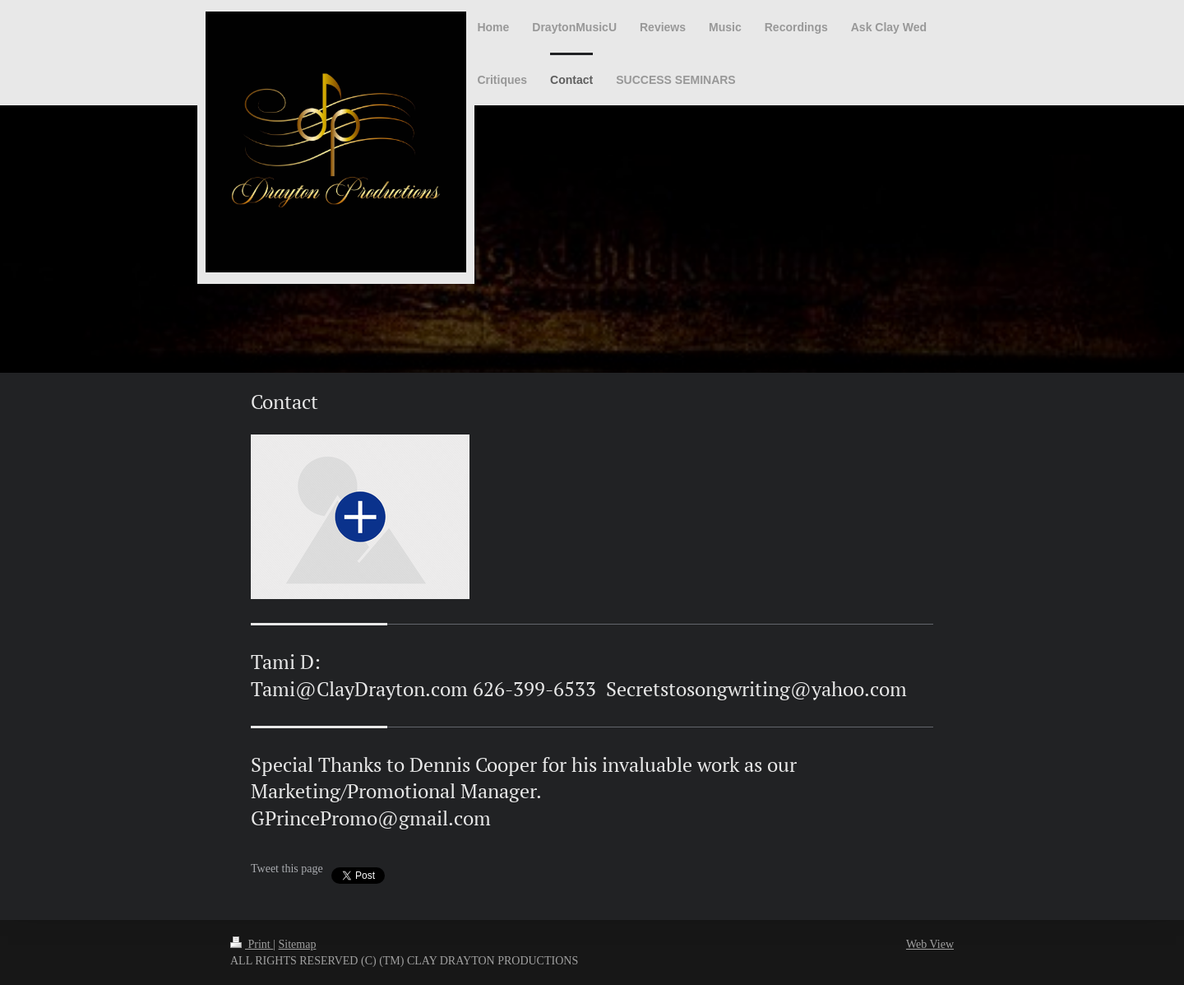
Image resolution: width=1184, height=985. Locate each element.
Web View (930, 944)
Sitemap (298, 944)
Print (251, 944)
